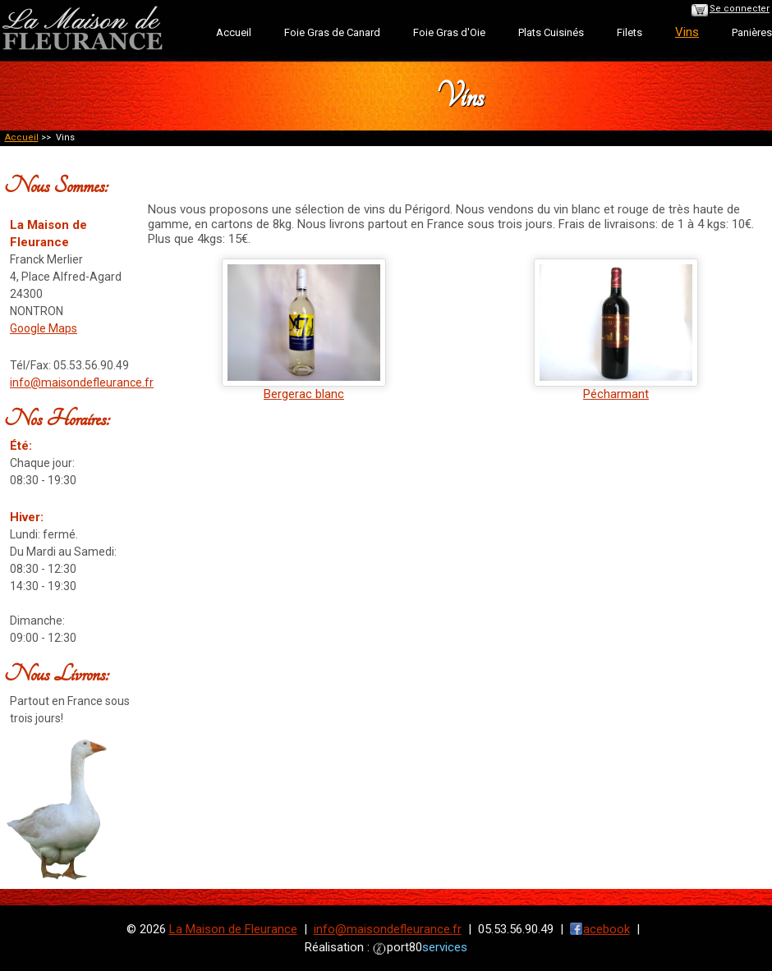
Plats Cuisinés (551, 32)
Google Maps (43, 328)
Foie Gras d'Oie (449, 32)
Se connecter (740, 8)
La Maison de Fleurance (233, 929)
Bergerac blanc (304, 388)
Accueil (233, 32)
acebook (606, 929)
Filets (629, 32)
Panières (752, 32)
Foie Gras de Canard (332, 32)
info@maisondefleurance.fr (82, 382)
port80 (427, 947)
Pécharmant (616, 388)
